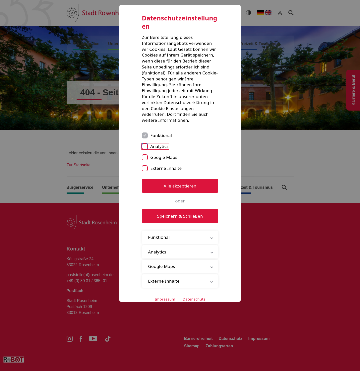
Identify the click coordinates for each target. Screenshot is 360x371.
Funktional (161, 135)
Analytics (159, 146)
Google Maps (163, 157)
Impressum (165, 299)
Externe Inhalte (166, 168)
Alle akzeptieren (180, 186)
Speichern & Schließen (180, 216)
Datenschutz (194, 299)
